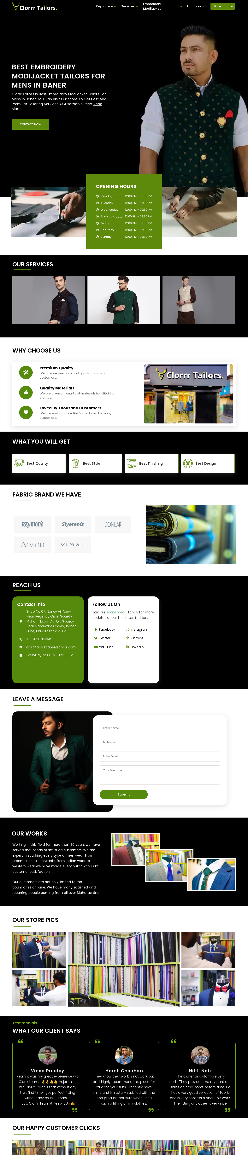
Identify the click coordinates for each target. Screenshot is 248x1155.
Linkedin (134, 647)
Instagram (136, 629)
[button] (30, 124)
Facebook (103, 629)
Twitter (101, 638)
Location (196, 6)
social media (116, 612)
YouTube (103, 647)
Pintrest (133, 638)
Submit (124, 794)
